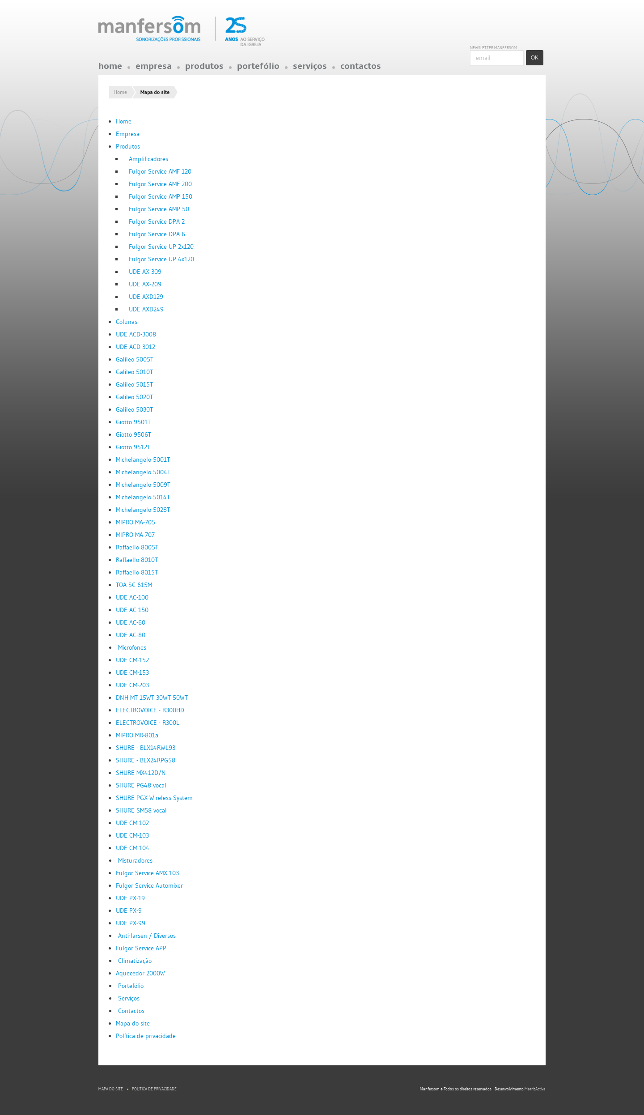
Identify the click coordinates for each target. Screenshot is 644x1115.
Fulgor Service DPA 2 (157, 221)
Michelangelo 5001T (143, 459)
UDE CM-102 (132, 823)
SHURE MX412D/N (141, 773)
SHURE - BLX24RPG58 (145, 760)
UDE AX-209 (145, 284)
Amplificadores (148, 159)
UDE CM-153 (132, 672)
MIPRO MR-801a (137, 735)
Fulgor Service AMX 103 (147, 873)
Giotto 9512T (133, 447)
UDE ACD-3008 (136, 334)
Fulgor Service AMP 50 (159, 209)
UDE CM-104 (132, 848)
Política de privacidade (146, 1036)
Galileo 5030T (134, 409)
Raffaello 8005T (137, 547)
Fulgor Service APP (141, 948)
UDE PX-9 (129, 910)
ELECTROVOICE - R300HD (150, 710)
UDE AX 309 (145, 272)
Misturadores (135, 860)
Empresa (154, 68)
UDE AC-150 (132, 610)
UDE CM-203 (132, 685)
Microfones (132, 647)
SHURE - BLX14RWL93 (145, 748)
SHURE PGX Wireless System (154, 798)
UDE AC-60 (130, 622)
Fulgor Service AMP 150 (160, 196)
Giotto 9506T (133, 434)
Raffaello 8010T (137, 560)
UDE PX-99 (130, 923)
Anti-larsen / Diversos (147, 936)
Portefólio (258, 68)
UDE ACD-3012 (135, 347)
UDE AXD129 (146, 297)
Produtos (204, 68)
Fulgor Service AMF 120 (160, 171)
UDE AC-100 (132, 597)
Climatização (135, 961)
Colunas (126, 322)
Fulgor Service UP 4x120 (161, 259)
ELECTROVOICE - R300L (147, 723)
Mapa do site (133, 1023)
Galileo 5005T (134, 359)
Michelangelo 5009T (143, 485)
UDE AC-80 (130, 635)
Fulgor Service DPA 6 (157, 234)
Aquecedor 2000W (140, 973)
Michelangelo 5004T (143, 472)
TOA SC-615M (134, 585)
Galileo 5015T (134, 384)
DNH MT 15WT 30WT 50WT (152, 698)
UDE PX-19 (130, 898)
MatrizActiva (535, 1088)
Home (110, 68)
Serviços (310, 68)
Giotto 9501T (133, 422)
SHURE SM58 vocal (141, 810)
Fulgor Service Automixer (149, 885)
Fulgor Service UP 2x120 (161, 247)
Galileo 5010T (134, 372)
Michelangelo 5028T (143, 510)
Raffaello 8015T (137, 572)
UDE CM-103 (132, 835)
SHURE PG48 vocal (141, 785)
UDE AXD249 (146, 309)
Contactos (360, 68)
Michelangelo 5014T (143, 497)
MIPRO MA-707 (135, 535)
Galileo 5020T (134, 397)
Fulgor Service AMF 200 (160, 184)
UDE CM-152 (132, 660)
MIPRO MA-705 (135, 522)
